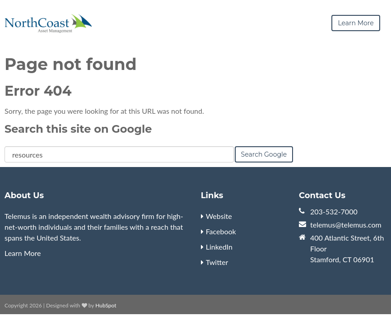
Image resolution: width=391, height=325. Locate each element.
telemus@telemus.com (346, 224)
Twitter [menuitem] (217, 261)
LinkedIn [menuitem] (219, 246)
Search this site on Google (78, 128)
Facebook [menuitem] (221, 231)
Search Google (264, 154)
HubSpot (105, 305)
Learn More (23, 252)
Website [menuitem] (219, 215)
